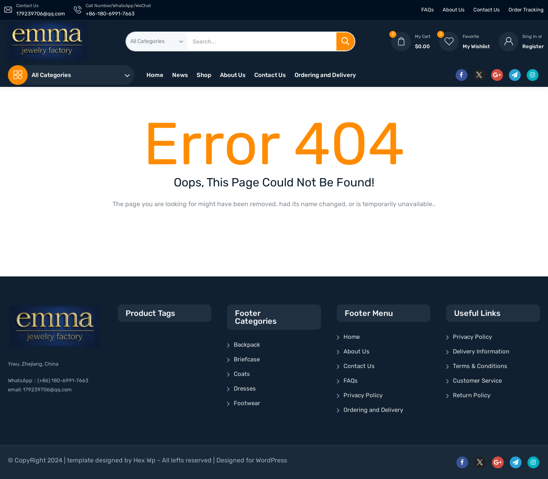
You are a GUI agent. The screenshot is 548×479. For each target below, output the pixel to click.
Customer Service (477, 380)
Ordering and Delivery (325, 75)
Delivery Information (481, 351)
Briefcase (247, 359)
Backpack (247, 344)
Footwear (247, 403)
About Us (454, 10)
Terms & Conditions (480, 366)
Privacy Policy (363, 395)
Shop (204, 75)
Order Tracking (526, 10)
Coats (242, 374)
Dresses (245, 388)
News (180, 75)
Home (154, 75)
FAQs (427, 10)
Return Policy (471, 395)
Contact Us (486, 10)
